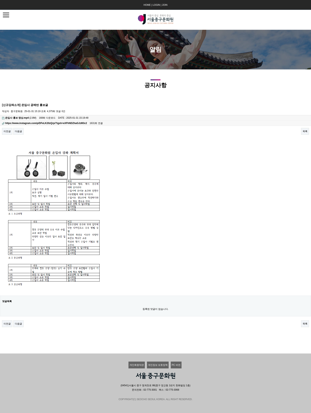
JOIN (164, 5)
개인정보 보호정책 (158, 365)
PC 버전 (176, 365)
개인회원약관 (137, 365)
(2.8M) (19, 117)
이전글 (7, 131)
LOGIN (156, 5)
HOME (147, 5)
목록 (305, 131)
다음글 (18, 131)
